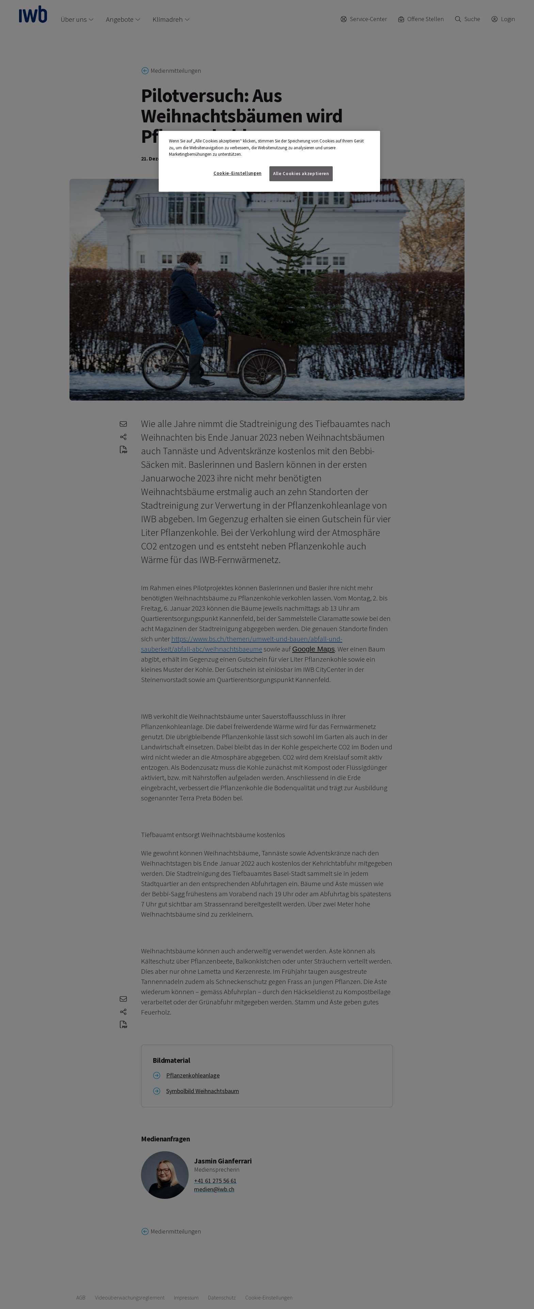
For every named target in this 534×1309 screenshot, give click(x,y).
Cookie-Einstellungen (238, 173)
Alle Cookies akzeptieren (301, 173)
